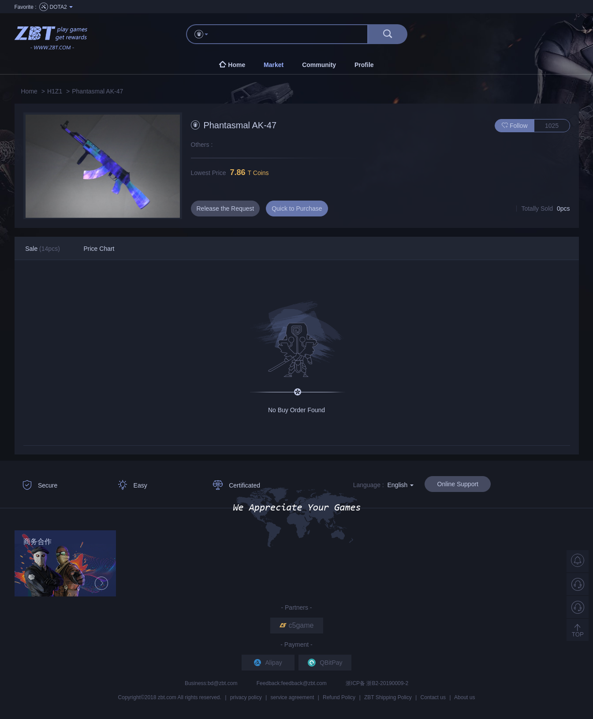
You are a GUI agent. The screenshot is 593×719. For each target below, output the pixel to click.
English (400, 484)
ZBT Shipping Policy (388, 697)
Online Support (457, 484)
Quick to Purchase (297, 208)
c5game (297, 625)
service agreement (292, 697)
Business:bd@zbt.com (212, 683)
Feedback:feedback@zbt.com (292, 683)
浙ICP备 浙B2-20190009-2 (377, 683)
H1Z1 (54, 91)
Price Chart (98, 248)
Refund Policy (339, 697)
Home (29, 91)
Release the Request (225, 208)
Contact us (433, 697)
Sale (42, 248)
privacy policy (246, 697)
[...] (292, 34)
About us (464, 697)
